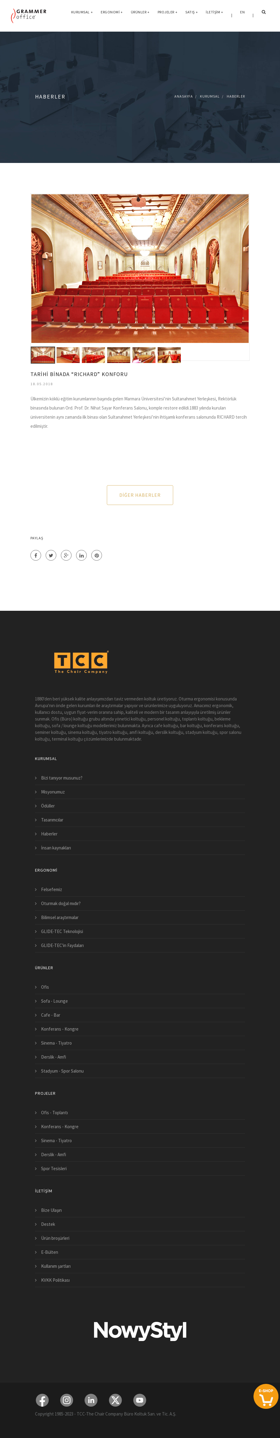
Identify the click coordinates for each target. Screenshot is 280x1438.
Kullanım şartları (56, 1266)
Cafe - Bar (50, 1015)
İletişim (214, 15)
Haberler (236, 96)
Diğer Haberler (140, 495)
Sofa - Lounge (54, 1001)
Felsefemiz (51, 889)
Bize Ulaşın (51, 1210)
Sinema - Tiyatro (56, 1043)
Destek (48, 1224)
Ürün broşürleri (55, 1238)
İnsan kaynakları (56, 848)
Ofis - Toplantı (54, 1112)
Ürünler (140, 15)
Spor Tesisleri (54, 1168)
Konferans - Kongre (60, 1029)
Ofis (45, 987)
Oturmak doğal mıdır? (61, 903)
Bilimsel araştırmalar (60, 917)
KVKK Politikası (55, 1280)
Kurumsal (82, 15)
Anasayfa (183, 96)
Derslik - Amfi (53, 1057)
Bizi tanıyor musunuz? (61, 778)
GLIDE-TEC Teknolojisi (62, 931)
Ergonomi (112, 15)
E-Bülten (49, 1252)
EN (242, 15)
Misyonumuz (53, 792)
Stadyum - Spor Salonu (62, 1071)
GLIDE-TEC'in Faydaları (62, 945)
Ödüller (48, 806)
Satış (191, 15)
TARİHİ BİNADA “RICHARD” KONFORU (79, 374)
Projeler (168, 15)
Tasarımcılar (52, 820)
